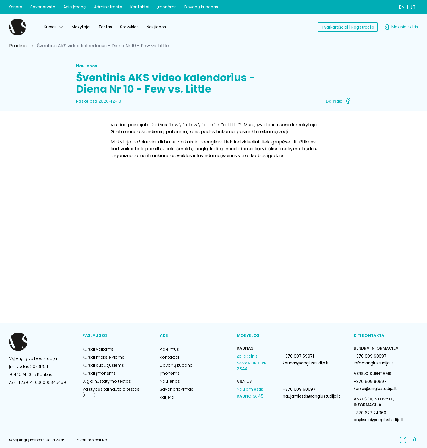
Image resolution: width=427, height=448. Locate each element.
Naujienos (156, 27)
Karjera (15, 7)
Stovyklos (129, 27)
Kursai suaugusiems (103, 365)
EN (401, 7)
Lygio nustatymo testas (106, 381)
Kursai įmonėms (99, 373)
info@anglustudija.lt (373, 363)
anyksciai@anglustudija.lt (379, 420)
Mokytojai (81, 27)
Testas (105, 27)
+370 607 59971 (298, 356)
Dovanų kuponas (201, 7)
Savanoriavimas (176, 389)
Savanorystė (42, 7)
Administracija (108, 7)
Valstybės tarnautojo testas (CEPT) (110, 392)
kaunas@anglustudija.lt (306, 363)
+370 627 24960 (370, 413)
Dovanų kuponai (177, 365)
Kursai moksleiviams (103, 357)
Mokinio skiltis (404, 27)
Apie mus (169, 349)
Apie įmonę (74, 7)
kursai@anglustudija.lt (375, 388)
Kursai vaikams (97, 349)
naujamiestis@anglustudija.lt (311, 396)
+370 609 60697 (299, 389)
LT (413, 7)
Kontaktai (139, 7)
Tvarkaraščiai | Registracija (348, 27)
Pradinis (18, 45)
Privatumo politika (91, 439)
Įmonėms (166, 7)
